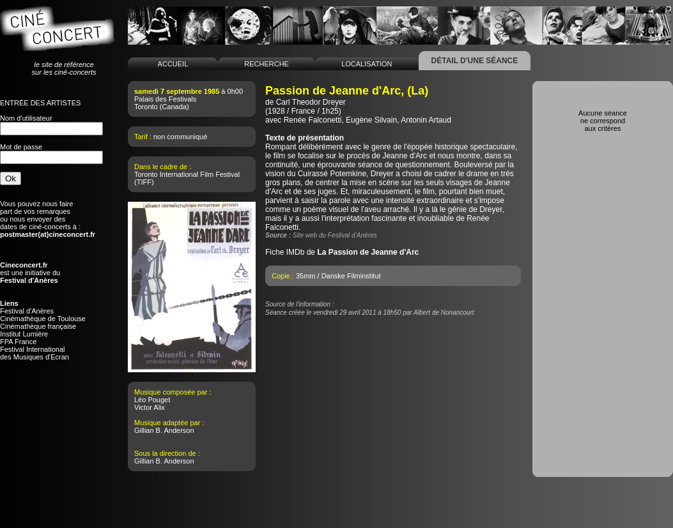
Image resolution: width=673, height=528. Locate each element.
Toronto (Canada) (161, 106)
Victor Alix (149, 407)
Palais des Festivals (165, 99)
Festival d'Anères (27, 311)
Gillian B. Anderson (164, 430)
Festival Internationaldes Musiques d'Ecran (34, 353)
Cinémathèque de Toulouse (43, 318)
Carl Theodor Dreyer (311, 102)
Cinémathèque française (38, 326)
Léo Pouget (152, 400)
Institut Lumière (24, 334)
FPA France (18, 341)
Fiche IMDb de (342, 252)
